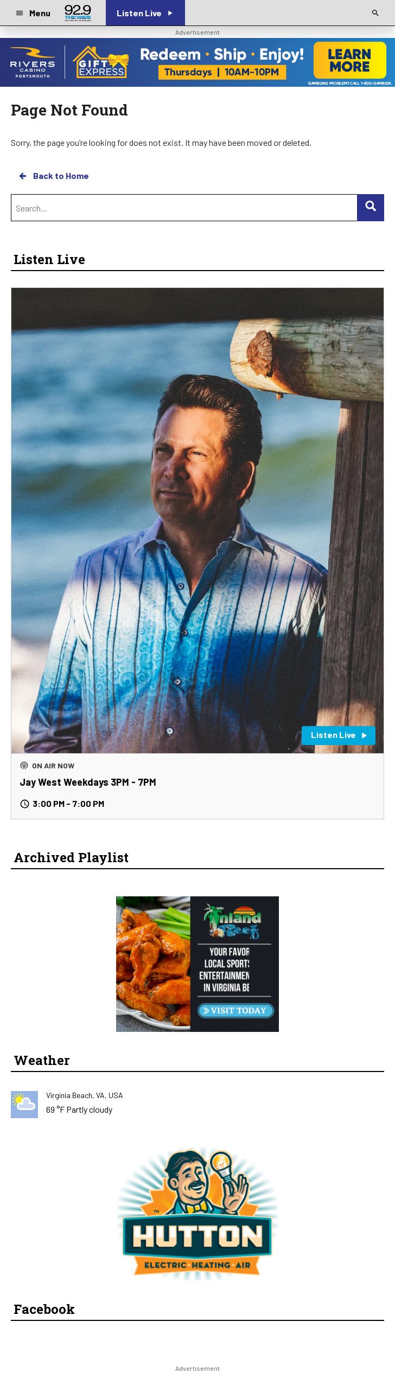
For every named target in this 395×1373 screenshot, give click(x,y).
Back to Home (53, 175)
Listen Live (49, 259)
